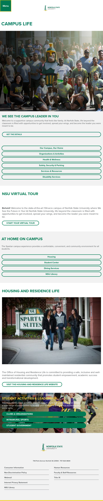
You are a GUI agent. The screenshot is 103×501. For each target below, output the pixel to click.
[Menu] (5, 6)
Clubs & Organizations (19, 414)
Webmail (8, 477)
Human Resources (62, 467)
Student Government (18, 425)
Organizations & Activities (51, 154)
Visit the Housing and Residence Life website (32, 384)
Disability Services (51, 177)
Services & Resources (51, 171)
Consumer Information (14, 467)
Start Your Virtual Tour (20, 223)
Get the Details (14, 134)
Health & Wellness (51, 159)
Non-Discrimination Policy (15, 472)
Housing (51, 256)
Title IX (57, 477)
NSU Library (51, 274)
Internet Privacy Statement (15, 482)
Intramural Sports (17, 419)
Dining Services (51, 268)
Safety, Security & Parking (51, 165)
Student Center (51, 262)
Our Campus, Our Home (51, 148)
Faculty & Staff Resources (65, 472)
